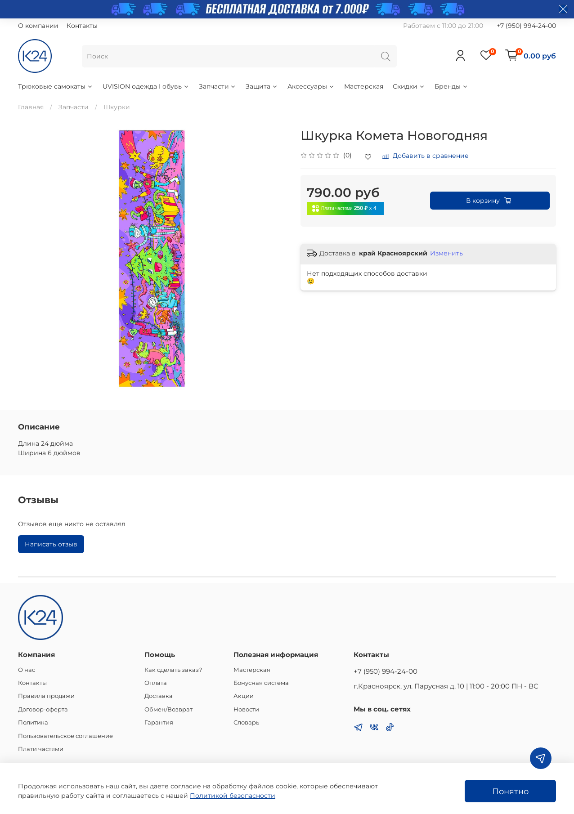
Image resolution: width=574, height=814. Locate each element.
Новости (246, 709)
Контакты (82, 26)
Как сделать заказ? (173, 669)
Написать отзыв (51, 544)
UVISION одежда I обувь (146, 86)
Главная (31, 107)
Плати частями (40, 749)
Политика (33, 722)
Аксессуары (311, 86)
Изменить (446, 253)
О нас (26, 669)
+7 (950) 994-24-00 (526, 26)
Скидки (409, 86)
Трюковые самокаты (55, 86)
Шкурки (116, 107)
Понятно (510, 791)
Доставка (158, 696)
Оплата (155, 683)
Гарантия (158, 722)
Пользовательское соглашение (65, 736)
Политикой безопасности (232, 796)
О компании (38, 26)
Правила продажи (46, 696)
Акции (243, 696)
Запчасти (218, 86)
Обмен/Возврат (168, 709)
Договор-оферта (43, 709)
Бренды (451, 86)
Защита (262, 86)
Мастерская (363, 86)
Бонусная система (261, 683)
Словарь (246, 722)
